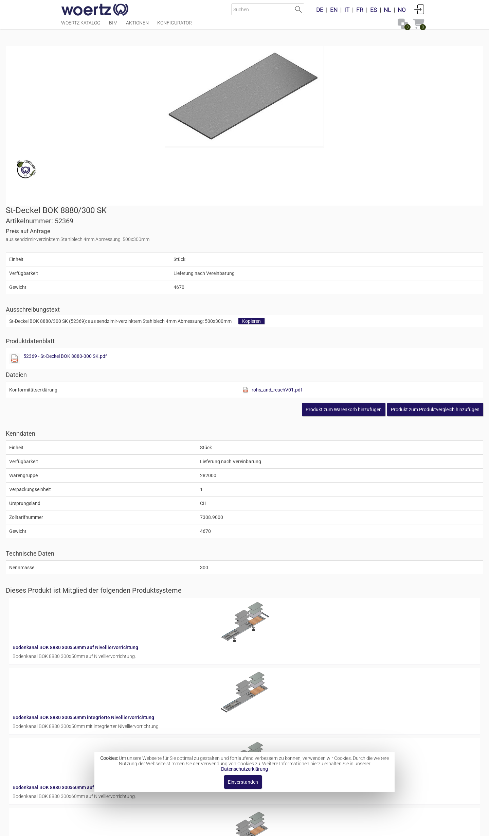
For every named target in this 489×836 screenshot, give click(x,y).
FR (359, 9)
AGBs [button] (241, 827)
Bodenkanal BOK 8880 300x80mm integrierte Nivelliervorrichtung (289, 738)
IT (346, 9)
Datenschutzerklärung (244, 769)
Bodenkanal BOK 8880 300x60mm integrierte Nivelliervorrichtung (289, 630)
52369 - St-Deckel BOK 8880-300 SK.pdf (307, 205)
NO (402, 9)
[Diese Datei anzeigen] (256, 208)
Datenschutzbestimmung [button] (286, 827)
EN (334, 9)
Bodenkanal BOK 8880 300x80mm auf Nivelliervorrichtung (281, 684)
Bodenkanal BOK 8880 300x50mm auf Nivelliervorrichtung (281, 468)
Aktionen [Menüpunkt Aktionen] (137, 26)
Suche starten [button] (298, 9)
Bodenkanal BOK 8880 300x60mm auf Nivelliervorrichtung (281, 576)
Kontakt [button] (217, 827)
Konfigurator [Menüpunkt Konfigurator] (174, 26)
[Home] (95, 10)
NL (387, 9)
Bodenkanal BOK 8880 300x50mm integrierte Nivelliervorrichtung (289, 522)
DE (319, 9)
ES (373, 9)
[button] (380, 258)
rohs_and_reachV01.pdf (373, 239)
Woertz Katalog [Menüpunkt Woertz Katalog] (81, 26)
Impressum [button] (187, 827)
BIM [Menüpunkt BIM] (113, 26)
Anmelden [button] (419, 9)
